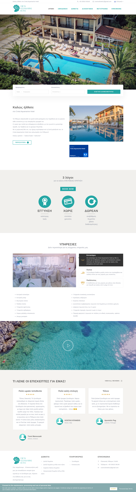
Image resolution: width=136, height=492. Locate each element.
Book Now (68, 189)
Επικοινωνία (116, 9)
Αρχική (51, 9)
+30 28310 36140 (84, 1)
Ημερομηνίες (20, 87)
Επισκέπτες (55, 87)
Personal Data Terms (126, 489)
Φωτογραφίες (102, 9)
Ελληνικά (118, 1)
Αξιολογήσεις (87, 9)
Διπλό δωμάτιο (48, 461)
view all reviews (113, 381)
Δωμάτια (74, 9)
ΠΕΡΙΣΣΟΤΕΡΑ (22, 142)
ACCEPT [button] (113, 488)
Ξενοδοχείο (63, 9)
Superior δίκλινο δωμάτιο (51, 468)
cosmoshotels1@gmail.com (103, 1)
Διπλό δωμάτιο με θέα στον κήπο (54, 464)
